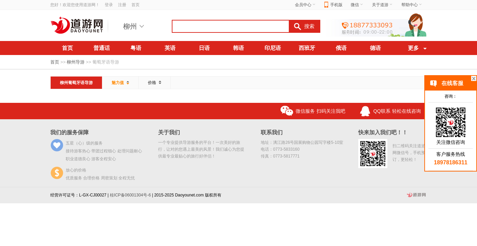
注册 (122, 4)
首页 (135, 4)
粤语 (135, 48)
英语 (170, 48)
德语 (375, 48)
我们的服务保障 (69, 132)
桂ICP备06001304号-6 (130, 195)
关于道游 (382, 4)
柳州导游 (76, 62)
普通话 (101, 48)
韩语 (238, 48)
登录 (109, 4)
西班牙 (307, 48)
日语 (204, 48)
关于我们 (169, 132)
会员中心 (305, 4)
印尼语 (273, 48)
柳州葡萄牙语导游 (76, 82)
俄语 (341, 48)
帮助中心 (412, 4)
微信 (357, 4)
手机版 (333, 5)
